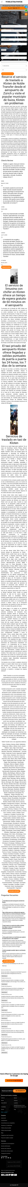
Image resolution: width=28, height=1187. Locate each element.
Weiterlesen (4, 976)
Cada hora (6, 21)
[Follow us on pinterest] (9, 1158)
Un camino (6, 20)
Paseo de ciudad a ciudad (7, 1137)
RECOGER (3, 23)
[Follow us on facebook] (4, 1158)
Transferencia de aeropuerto (7, 1143)
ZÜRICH (3, 1098)
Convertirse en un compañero (8, 1123)
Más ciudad (4, 1112)
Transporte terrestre (5, 1153)
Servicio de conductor (6, 1148)
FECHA (2, 32)
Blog (2, 1132)
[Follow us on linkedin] (11, 1158)
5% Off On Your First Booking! (9, 963)
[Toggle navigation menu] (2, 2)
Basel (2, 1100)
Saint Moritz (4, 1103)
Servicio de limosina (5, 1146)
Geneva (15, 1100)
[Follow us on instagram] (6, 1158)
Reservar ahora (6, 267)
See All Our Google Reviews (14, 1080)
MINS (2, 41)
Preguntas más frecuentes (7, 1135)
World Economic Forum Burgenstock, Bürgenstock (20, 1106)
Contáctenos (4, 1120)
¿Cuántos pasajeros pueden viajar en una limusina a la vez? (13, 951)
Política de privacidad (6, 1128)
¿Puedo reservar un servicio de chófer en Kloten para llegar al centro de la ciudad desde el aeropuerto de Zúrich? (13, 927)
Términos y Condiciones (6, 1125)
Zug (15, 1109)
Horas (2, 37)
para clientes (14, 1166)
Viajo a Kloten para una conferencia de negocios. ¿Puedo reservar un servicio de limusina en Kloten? (13, 913)
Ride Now (4, 965)
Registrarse (14, 1162)
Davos (15, 1098)
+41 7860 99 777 (14, 8)
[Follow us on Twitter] (2, 1158)
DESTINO (3, 28)
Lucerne (16, 1103)
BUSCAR (4, 50)
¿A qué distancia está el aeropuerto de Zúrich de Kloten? (13, 901)
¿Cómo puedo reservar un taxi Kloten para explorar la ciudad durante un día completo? (14, 938)
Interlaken (3, 1106)
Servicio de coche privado (7, 1151)
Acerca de (3, 1118)
